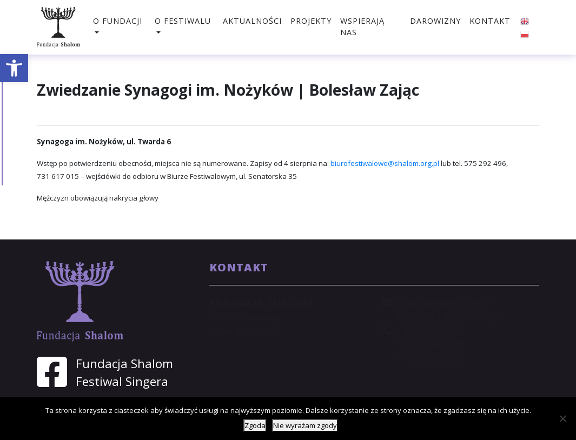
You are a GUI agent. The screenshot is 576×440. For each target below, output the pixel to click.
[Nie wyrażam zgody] (562, 418)
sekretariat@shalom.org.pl (450, 316)
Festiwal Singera (122, 381)
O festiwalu (183, 21)
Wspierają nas (362, 27)
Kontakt (490, 21)
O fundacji (117, 21)
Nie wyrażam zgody (305, 425)
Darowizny (435, 21)
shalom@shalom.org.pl (442, 303)
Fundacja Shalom (124, 363)
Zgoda (255, 425)
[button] (14, 68)
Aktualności (252, 21)
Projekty (311, 21)
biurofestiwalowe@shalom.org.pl (384, 163)
